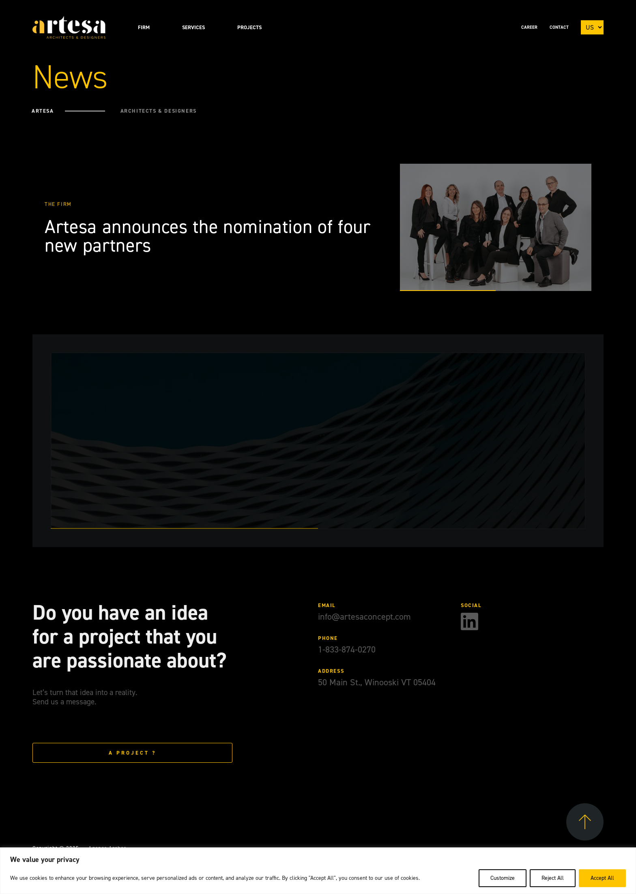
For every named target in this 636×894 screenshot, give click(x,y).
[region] (318, 870)
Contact (559, 27)
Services (193, 27)
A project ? (132, 752)
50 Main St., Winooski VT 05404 (377, 682)
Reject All (552, 878)
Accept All (602, 878)
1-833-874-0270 (347, 649)
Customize (502, 878)
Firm (144, 27)
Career (529, 27)
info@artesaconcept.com (364, 616)
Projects (249, 27)
